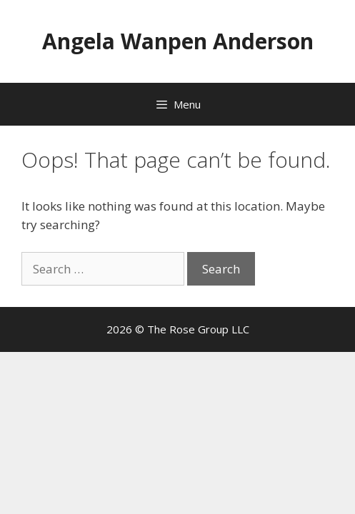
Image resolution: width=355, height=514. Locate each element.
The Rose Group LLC (198, 329)
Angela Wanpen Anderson (178, 41)
